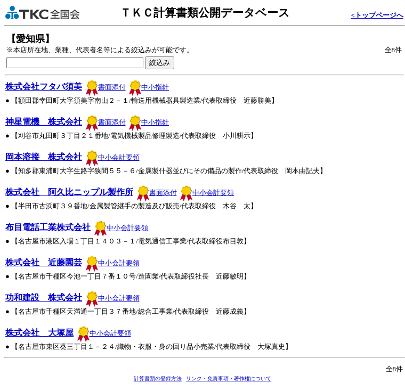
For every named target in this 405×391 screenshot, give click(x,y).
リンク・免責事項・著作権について (228, 378)
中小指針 (149, 87)
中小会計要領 (113, 157)
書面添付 (106, 87)
